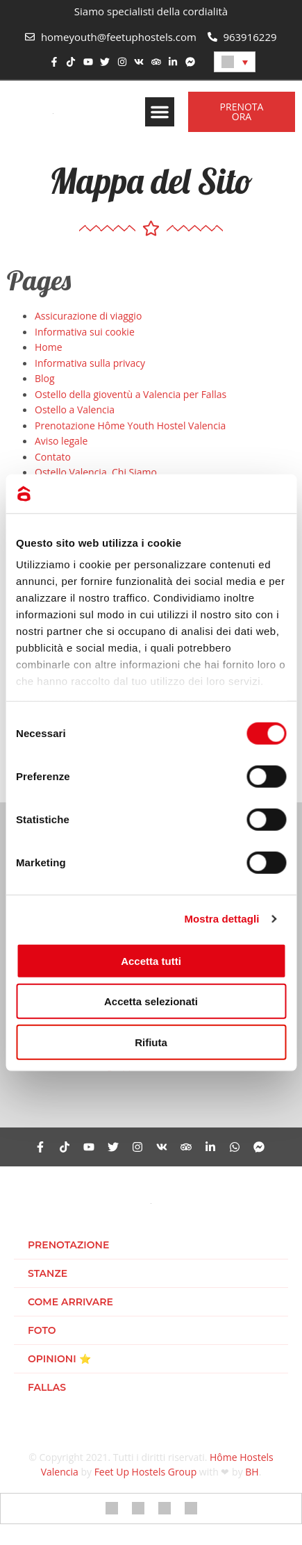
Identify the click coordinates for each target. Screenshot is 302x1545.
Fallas (47, 1387)
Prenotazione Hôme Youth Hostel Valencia (130, 425)
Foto (42, 1330)
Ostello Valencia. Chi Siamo (96, 472)
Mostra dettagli (221, 919)
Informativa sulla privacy (90, 363)
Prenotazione (68, 1245)
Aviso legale (61, 440)
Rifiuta (151, 1042)
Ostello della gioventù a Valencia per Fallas (130, 394)
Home (48, 347)
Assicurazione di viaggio (88, 315)
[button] (159, 111)
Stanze (47, 1273)
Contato (53, 456)
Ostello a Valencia (75, 409)
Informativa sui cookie (85, 331)
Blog (45, 378)
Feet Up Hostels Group (145, 1471)
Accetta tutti (151, 960)
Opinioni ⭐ (59, 1359)
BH (251, 1471)
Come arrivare (70, 1302)
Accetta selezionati (151, 1001)
